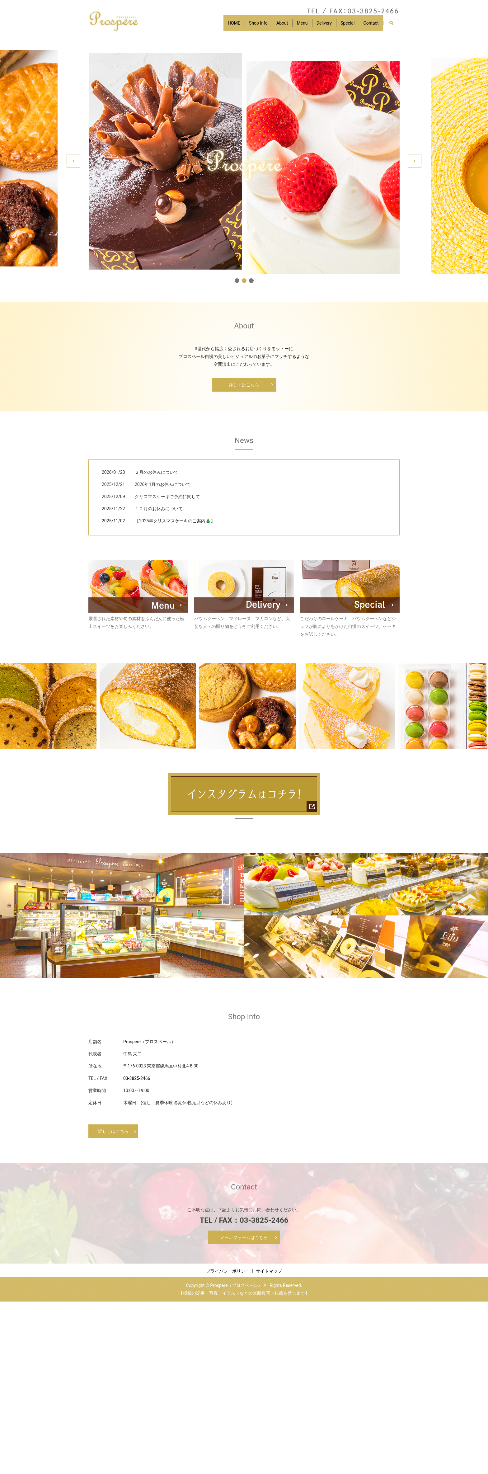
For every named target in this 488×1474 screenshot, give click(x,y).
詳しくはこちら (244, 384)
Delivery (319, 25)
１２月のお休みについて (159, 508)
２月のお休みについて (156, 472)
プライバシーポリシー (228, 1271)
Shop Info (249, 25)
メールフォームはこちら (244, 1237)
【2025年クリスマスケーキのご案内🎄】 (175, 520)
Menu (296, 25)
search (393, 26)
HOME (223, 25)
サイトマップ (269, 1271)
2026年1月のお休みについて (162, 484)
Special (345, 25)
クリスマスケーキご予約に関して (167, 496)
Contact (370, 25)
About (274, 25)
